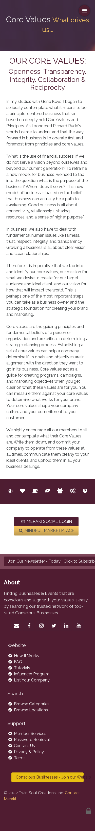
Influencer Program (28, 674)
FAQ (15, 661)
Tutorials (19, 668)
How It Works (23, 655)
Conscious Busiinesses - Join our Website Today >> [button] (50, 777)
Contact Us (21, 745)
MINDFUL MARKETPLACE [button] (46, 530)
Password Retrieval (29, 739)
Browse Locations (28, 710)
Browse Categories (28, 703)
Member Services (27, 733)
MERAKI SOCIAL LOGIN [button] (46, 521)
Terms (17, 757)
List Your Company (29, 680)
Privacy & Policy (26, 751)
